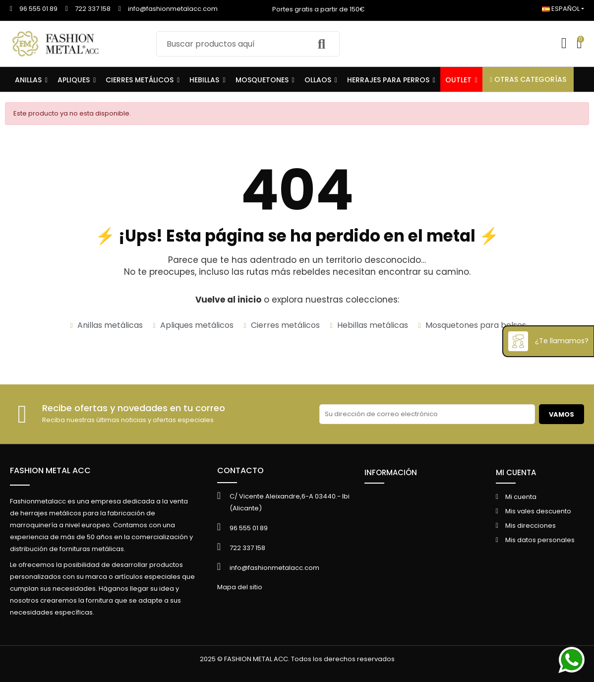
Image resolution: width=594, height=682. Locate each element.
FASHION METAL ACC (50, 470)
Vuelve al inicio (228, 300)
